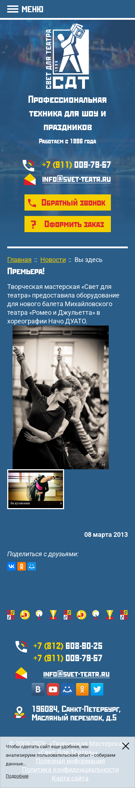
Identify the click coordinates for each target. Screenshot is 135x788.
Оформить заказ (74, 223)
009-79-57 (76, 164)
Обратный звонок (73, 202)
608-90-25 (68, 645)
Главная (19, 259)
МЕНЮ (32, 8)
